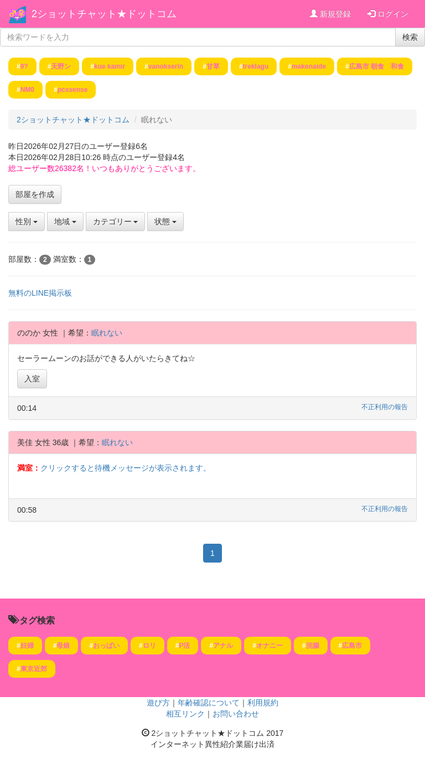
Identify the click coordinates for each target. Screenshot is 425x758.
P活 (184, 645)
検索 (410, 37)
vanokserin (165, 66)
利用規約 (262, 702)
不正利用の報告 (384, 407)
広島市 (352, 645)
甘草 (213, 66)
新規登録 (330, 13)
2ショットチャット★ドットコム (104, 13)
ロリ (149, 645)
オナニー (269, 645)
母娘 (63, 645)
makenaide (309, 66)
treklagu (256, 66)
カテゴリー (115, 221)
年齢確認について (209, 702)
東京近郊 (33, 669)
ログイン (387, 13)
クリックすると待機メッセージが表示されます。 (125, 467)
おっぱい (106, 645)
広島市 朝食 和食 (376, 66)
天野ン (61, 66)
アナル (223, 645)
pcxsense (73, 90)
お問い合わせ (235, 713)
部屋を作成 (34, 194)
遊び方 (158, 702)
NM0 (27, 90)
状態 (165, 221)
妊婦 (27, 645)
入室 (32, 378)
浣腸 (312, 645)
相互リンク (185, 713)
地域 (65, 221)
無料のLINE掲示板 (40, 292)
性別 (26, 221)
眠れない (106, 332)
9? (24, 66)
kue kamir (109, 66)
